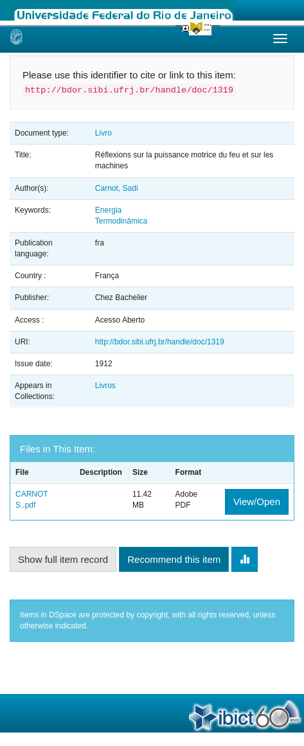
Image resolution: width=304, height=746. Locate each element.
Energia (108, 210)
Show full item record (63, 559)
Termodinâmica (121, 221)
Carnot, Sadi (116, 188)
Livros (105, 385)
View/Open (256, 501)
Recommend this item (173, 559)
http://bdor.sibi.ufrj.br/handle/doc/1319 (159, 341)
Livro (103, 133)
